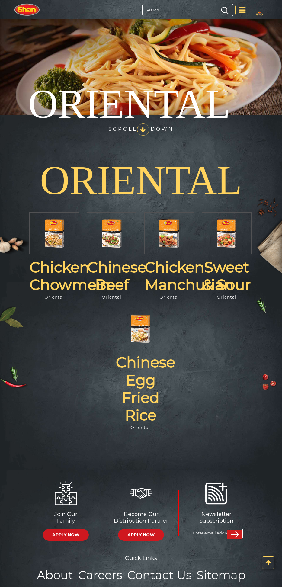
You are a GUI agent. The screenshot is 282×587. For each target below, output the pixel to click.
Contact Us (159, 574)
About (58, 574)
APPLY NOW (65, 534)
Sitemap (217, 574)
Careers (102, 574)
